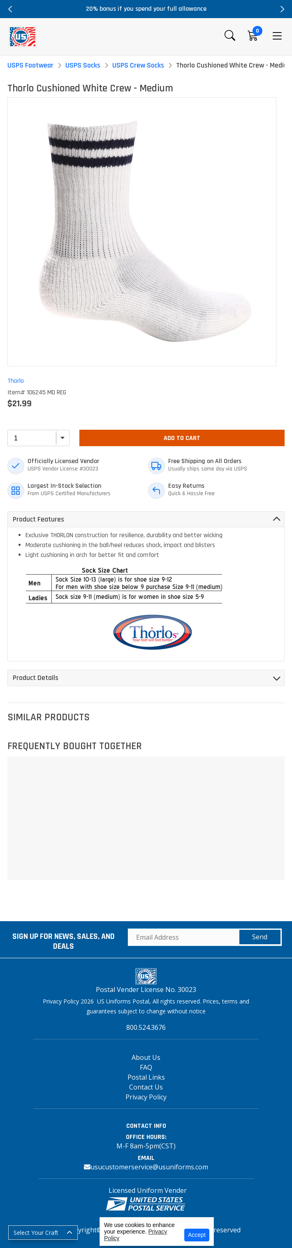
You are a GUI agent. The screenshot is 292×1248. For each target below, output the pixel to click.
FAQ (146, 1067)
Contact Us (146, 1087)
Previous (10, 9)
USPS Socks (82, 65)
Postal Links (146, 1077)
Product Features (38, 519)
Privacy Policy (146, 1096)
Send (259, 936)
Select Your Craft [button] (36, 1232)
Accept (197, 1235)
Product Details (35, 677)
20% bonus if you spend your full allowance (146, 9)
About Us (146, 1057)
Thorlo (15, 381)
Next (282, 9)
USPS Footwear (30, 65)
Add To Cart (182, 438)
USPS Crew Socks (138, 65)
